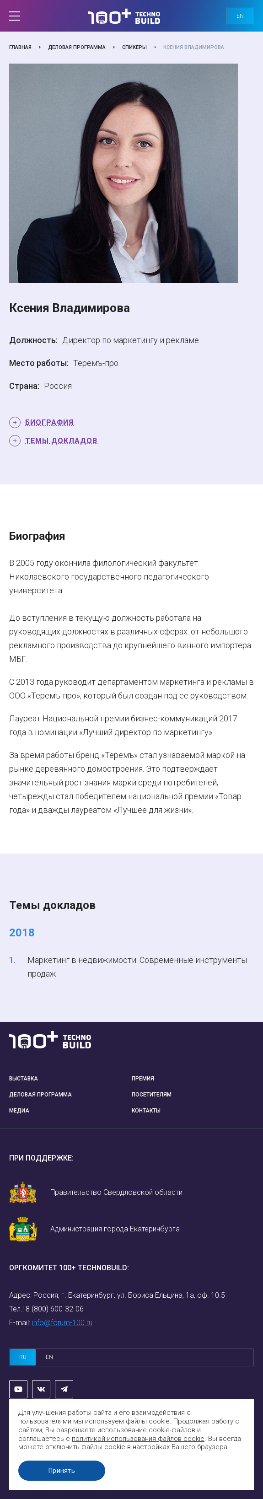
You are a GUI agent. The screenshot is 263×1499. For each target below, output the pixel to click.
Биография (49, 422)
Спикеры (134, 47)
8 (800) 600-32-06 (55, 1309)
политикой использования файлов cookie (138, 1439)
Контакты (146, 1110)
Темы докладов (61, 440)
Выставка (23, 1078)
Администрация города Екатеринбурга (115, 1229)
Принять (61, 1470)
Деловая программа (77, 47)
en (240, 16)
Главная (20, 47)
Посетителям (152, 1094)
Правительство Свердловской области (116, 1192)
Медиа (19, 1110)
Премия (143, 1078)
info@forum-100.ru (62, 1322)
